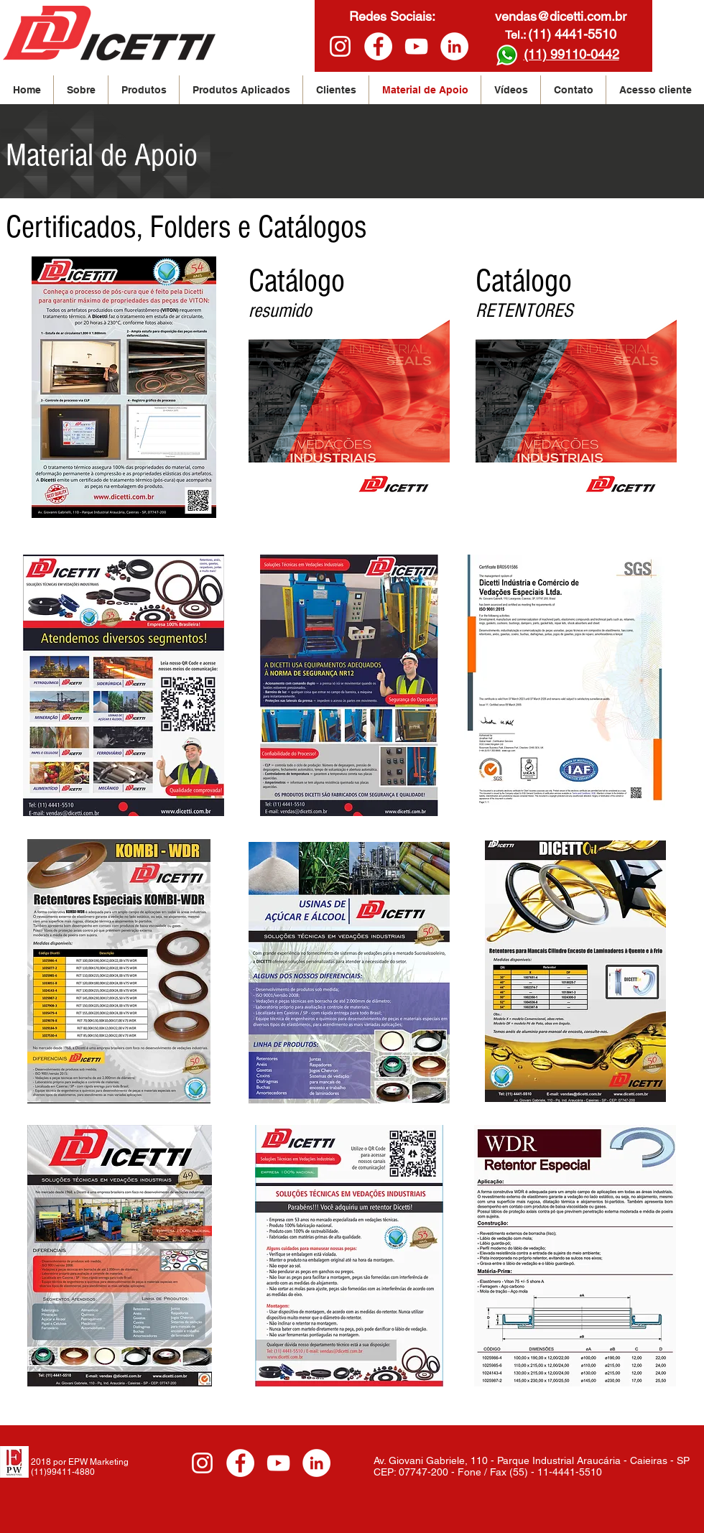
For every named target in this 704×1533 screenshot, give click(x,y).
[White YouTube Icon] (416, 46)
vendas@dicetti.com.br (560, 16)
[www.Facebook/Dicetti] (378, 46)
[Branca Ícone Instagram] (340, 46)
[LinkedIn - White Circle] (454, 46)
